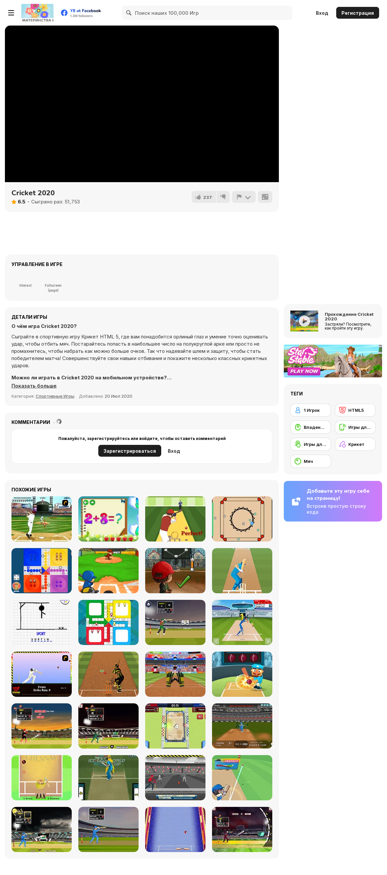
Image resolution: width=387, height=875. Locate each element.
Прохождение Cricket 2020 (349, 316)
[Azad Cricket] (175, 777)
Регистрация (357, 13)
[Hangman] (41, 622)
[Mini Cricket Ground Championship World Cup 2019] (175, 726)
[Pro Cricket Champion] (175, 519)
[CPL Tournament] (41, 726)
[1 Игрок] (310, 410)
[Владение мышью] (310, 427)
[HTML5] (355, 410)
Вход (322, 13)
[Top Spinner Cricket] (41, 674)
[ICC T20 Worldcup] (108, 777)
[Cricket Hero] (242, 674)
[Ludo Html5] (108, 622)
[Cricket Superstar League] (242, 726)
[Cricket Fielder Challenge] (175, 674)
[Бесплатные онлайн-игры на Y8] (37, 13)
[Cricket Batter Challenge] (108, 674)
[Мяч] (310, 461)
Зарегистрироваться (130, 451)
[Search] (129, 13)
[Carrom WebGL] (242, 519)
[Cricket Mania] (242, 622)
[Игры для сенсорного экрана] (310, 444)
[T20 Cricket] (175, 622)
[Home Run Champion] (108, 570)
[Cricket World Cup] (108, 726)
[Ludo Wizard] (41, 570)
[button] (34, 386)
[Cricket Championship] (41, 829)
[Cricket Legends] (242, 777)
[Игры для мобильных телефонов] (355, 427)
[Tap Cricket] (242, 570)
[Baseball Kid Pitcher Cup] (175, 570)
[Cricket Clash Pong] (175, 829)
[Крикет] (355, 444)
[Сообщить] (244, 197)
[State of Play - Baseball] (41, 519)
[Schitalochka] (108, 519)
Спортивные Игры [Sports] (55, 396)
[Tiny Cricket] (41, 777)
